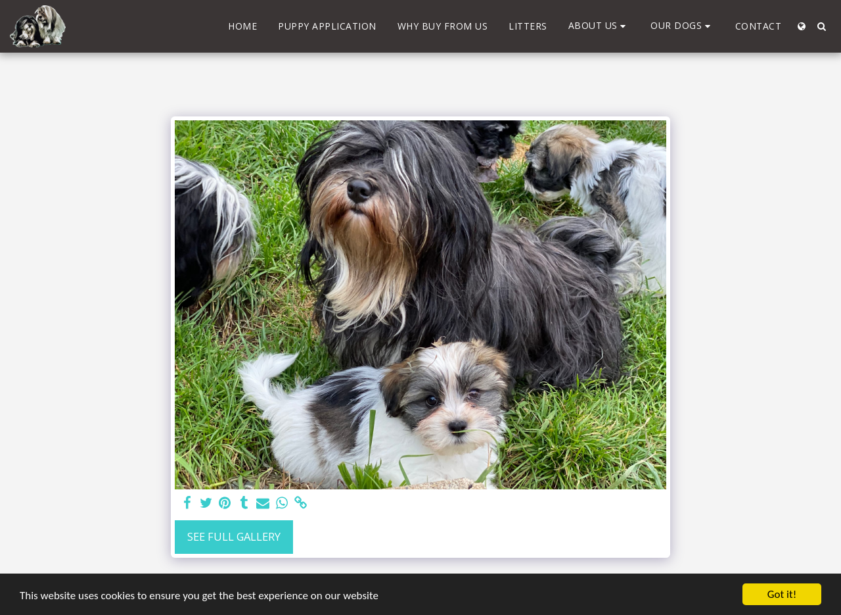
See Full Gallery (234, 536)
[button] (599, 26)
